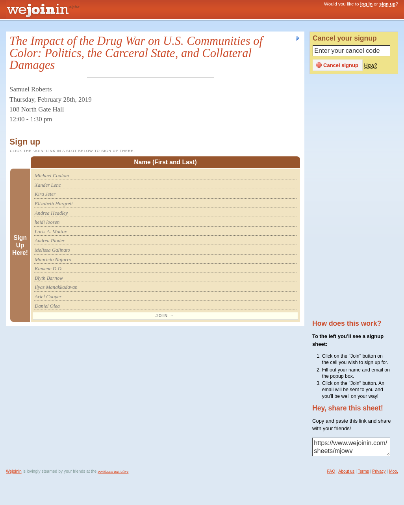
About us (346, 471)
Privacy (378, 471)
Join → (165, 316)
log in (366, 3)
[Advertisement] (356, 197)
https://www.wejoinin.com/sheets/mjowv (351, 447)
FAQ (331, 471)
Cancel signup (337, 65)
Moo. (393, 471)
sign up (387, 3)
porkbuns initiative (113, 471)
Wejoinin (14, 471)
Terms (363, 471)
